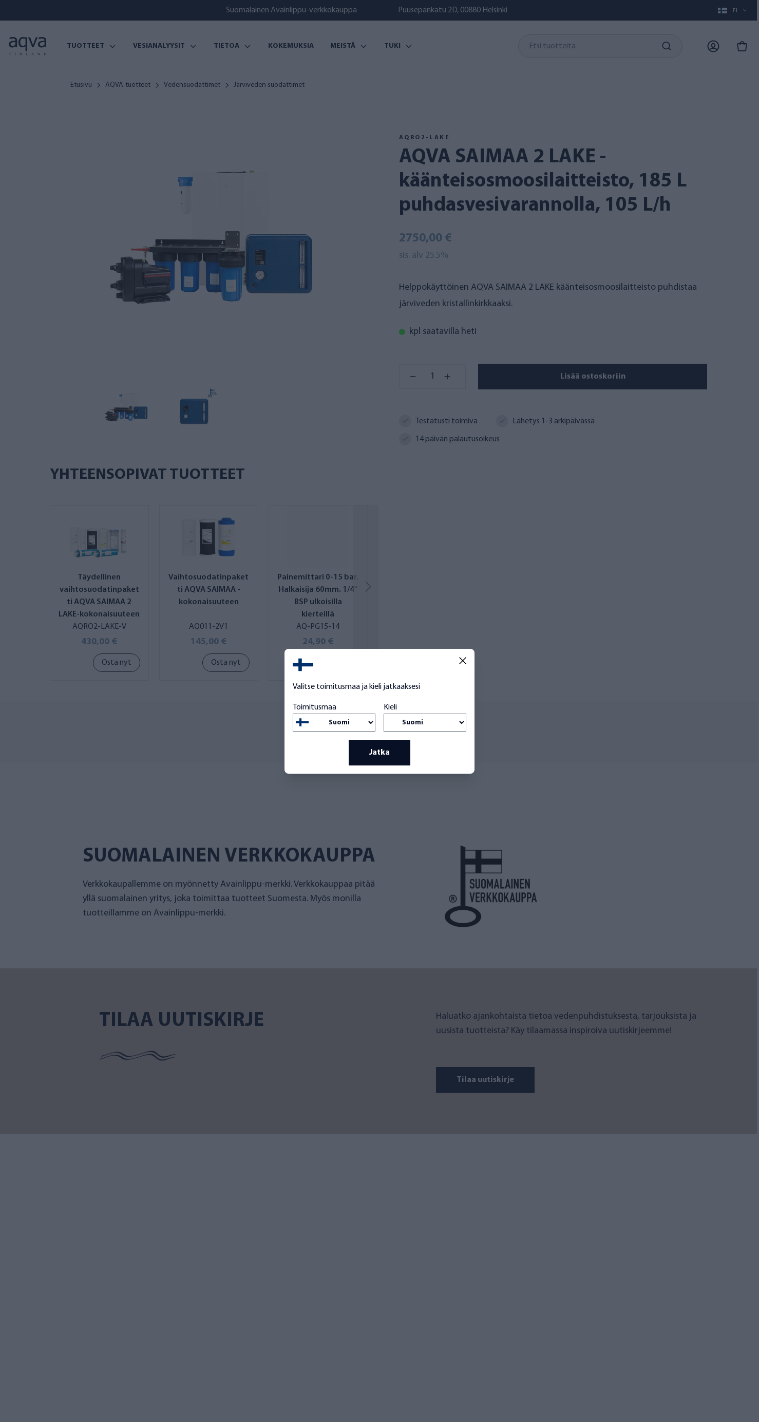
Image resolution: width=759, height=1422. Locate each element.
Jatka (379, 753)
